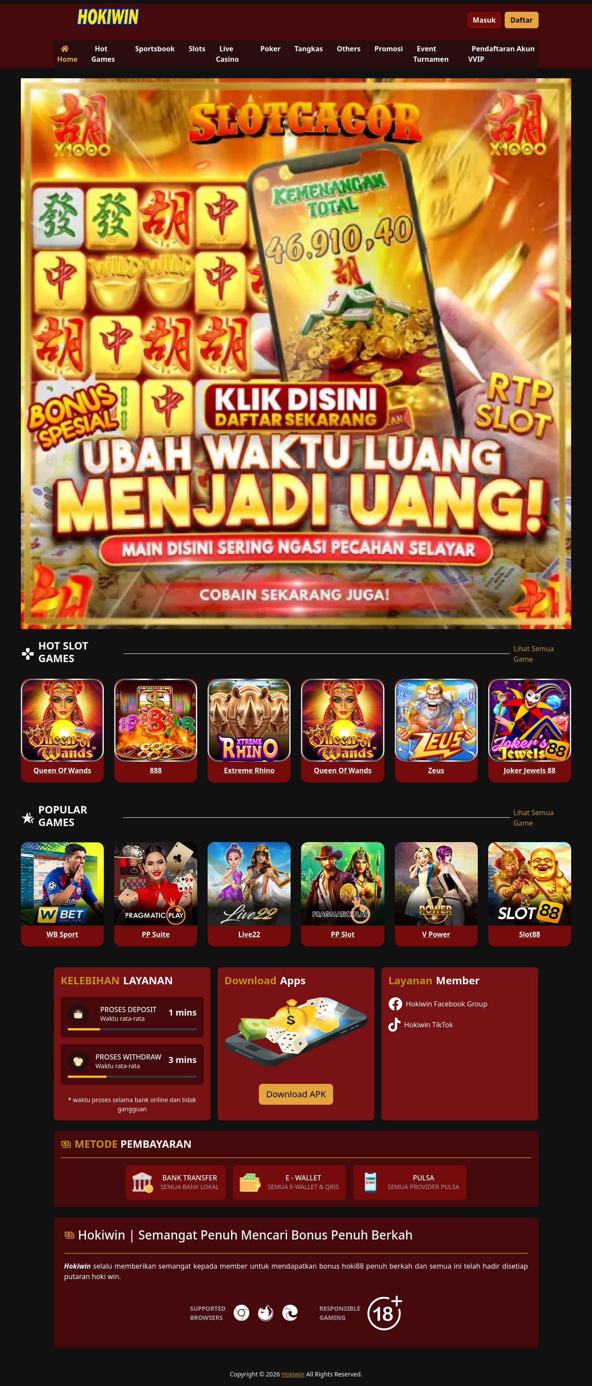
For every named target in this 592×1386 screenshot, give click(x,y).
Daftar (521, 20)
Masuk (484, 20)
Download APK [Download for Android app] (296, 1094)
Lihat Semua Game (533, 654)
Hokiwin (292, 1374)
